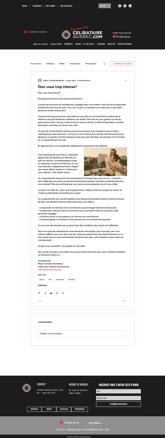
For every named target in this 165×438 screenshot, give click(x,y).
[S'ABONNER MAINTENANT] (118, 404)
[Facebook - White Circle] (119, 5)
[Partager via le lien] (57, 293)
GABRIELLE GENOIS (74, 429)
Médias (62, 64)
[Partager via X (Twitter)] (45, 293)
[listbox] (105, 5)
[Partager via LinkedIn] (51, 293)
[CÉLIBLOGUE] (64, 409)
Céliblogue (50, 64)
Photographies (90, 64)
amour (42, 280)
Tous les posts (35, 64)
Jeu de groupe (74, 64)
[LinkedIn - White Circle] (130, 5)
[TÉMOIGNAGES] (79, 409)
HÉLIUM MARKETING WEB (93, 429)
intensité (71, 280)
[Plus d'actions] (125, 80)
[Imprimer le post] (63, 293)
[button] (105, 5)
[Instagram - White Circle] (124, 5)
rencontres (60, 280)
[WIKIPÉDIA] (34, 409)
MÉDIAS (24, 6)
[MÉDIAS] (49, 409)
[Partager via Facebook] (39, 293)
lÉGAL (107, 429)
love (50, 280)
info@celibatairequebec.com (50, 390)
